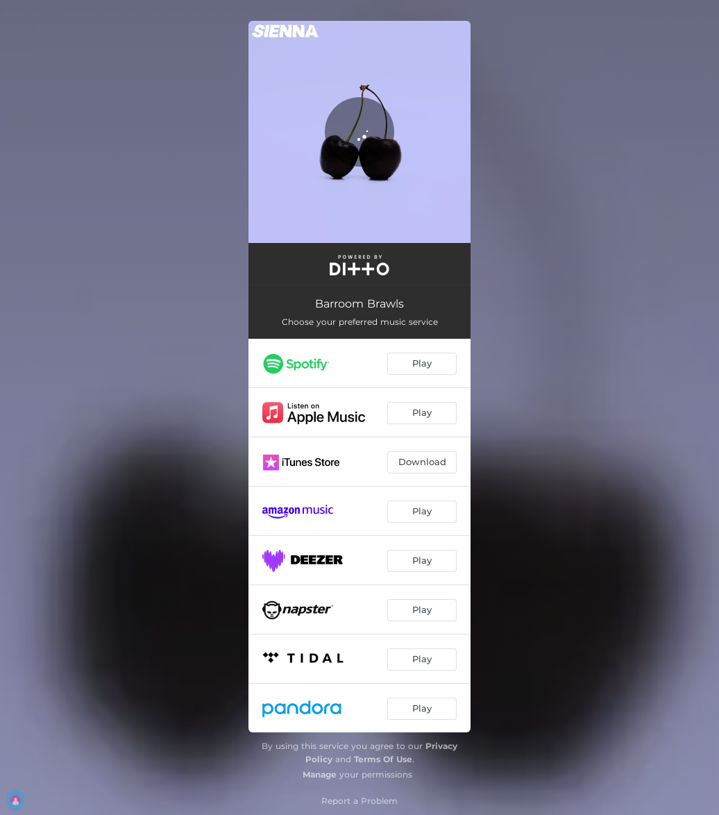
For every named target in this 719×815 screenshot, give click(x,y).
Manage (320, 774)
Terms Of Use (383, 759)
